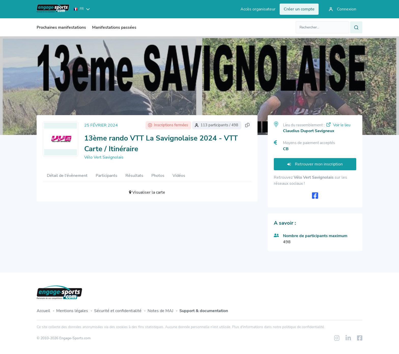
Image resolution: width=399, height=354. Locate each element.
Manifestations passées (114, 27)
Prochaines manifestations (61, 27)
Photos (157, 175)
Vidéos (179, 175)
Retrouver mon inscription (315, 164)
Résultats (134, 175)
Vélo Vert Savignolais (103, 157)
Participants (106, 175)
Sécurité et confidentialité (117, 311)
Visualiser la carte (147, 192)
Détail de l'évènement (67, 175)
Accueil (43, 311)
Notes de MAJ (160, 311)
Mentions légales (72, 311)
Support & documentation (203, 311)
